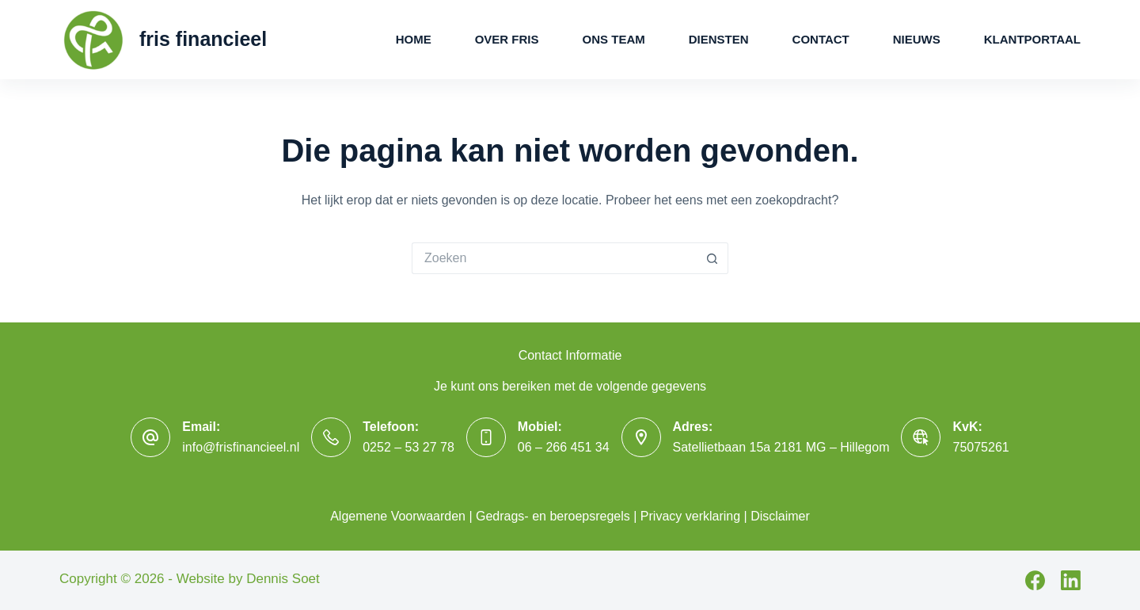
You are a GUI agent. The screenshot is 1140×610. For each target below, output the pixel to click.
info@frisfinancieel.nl (240, 447)
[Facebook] (1035, 580)
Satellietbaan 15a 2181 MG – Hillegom (781, 447)
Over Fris (507, 39)
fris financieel (203, 39)
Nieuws (916, 39)
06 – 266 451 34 (564, 447)
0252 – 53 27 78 (408, 447)
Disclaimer (780, 516)
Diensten (719, 39)
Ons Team (614, 39)
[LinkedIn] (1071, 580)
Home (413, 39)
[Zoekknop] (712, 258)
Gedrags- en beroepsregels (553, 516)
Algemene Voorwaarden (398, 516)
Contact (820, 39)
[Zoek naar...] (554, 258)
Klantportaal (1032, 39)
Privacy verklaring (690, 516)
